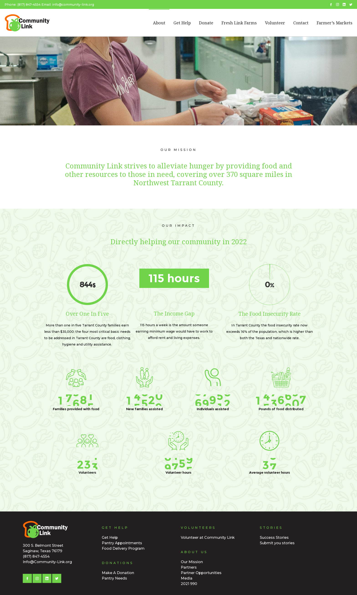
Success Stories (274, 537)
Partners (189, 567)
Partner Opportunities (201, 573)
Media (186, 578)
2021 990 (189, 584)
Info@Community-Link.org (47, 562)
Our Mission (192, 562)
